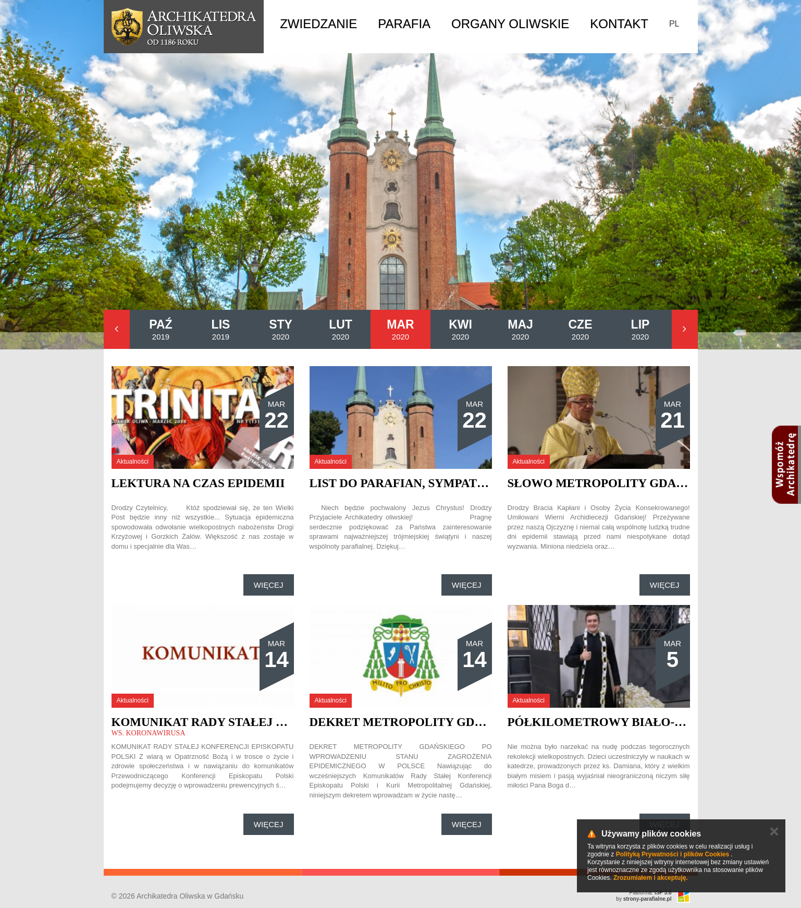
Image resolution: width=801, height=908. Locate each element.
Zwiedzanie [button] (318, 24)
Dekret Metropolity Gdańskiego (424, 722)
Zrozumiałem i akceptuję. (650, 877)
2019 (160, 329)
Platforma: (651, 892)
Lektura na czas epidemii (198, 483)
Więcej (269, 584)
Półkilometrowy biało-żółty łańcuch (644, 722)
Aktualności (133, 461)
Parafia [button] (404, 24)
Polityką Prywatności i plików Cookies (672, 854)
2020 (280, 329)
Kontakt (619, 24)
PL (674, 23)
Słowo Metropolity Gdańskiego (620, 483)
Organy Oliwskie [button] (510, 24)
